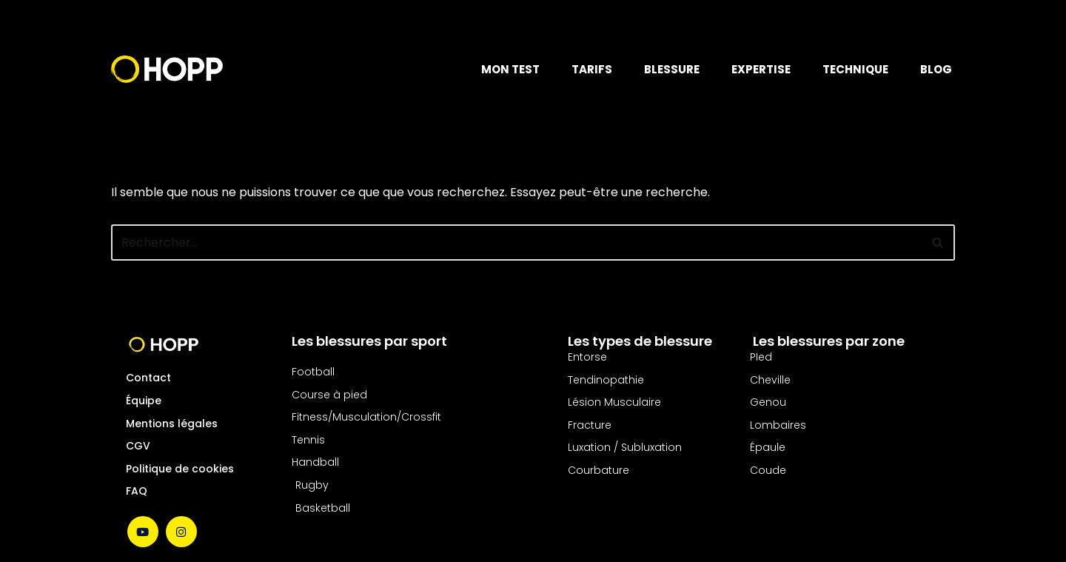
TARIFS (591, 69)
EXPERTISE (761, 69)
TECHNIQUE (855, 69)
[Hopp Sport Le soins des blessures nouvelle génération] (167, 69)
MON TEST (510, 69)
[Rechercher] (516, 242)
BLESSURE (672, 69)
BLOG (936, 69)
